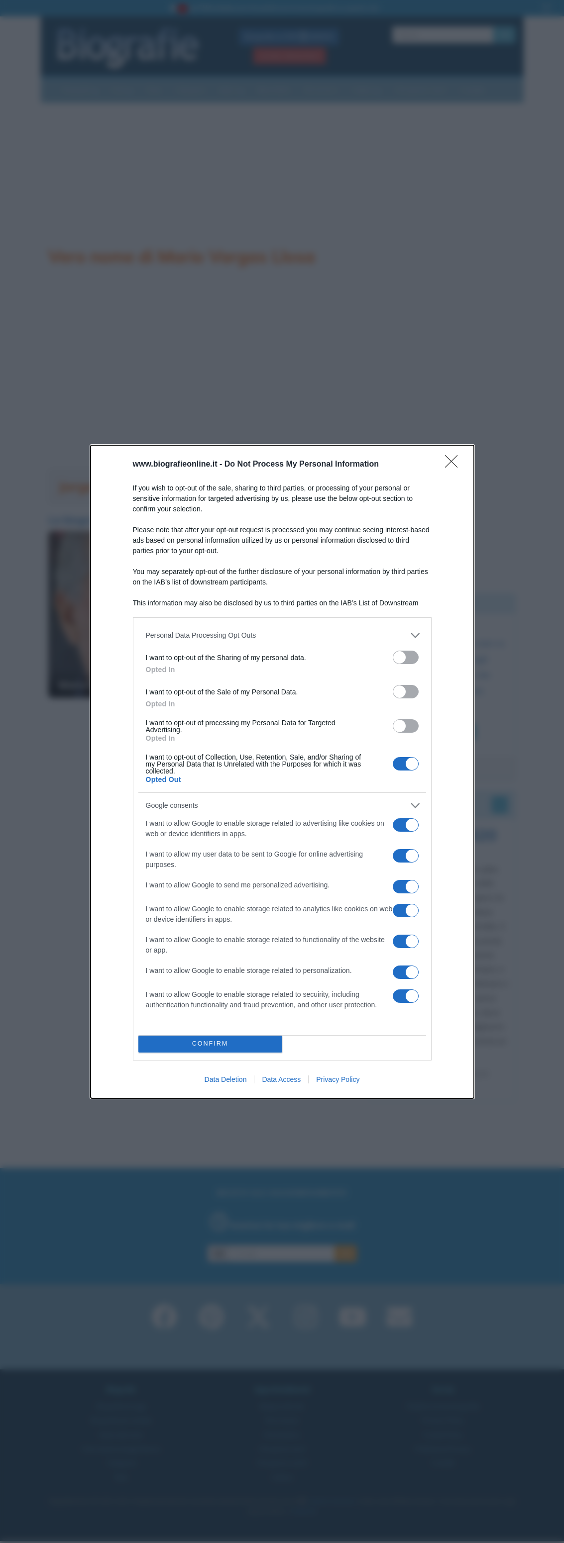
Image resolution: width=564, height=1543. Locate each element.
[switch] (406, 657)
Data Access (281, 1079)
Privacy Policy (337, 1079)
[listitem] (282, 635)
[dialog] (282, 771)
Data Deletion (226, 1079)
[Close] (454, 464)
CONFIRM (210, 1044)
